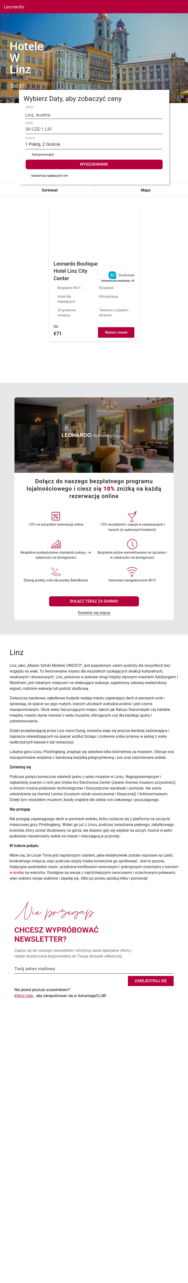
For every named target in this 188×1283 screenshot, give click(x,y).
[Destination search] (84, 115)
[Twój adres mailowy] (94, 969)
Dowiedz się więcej (94, 612)
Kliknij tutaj (23, 995)
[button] (155, 6)
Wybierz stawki (116, 332)
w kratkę (17, 872)
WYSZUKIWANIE (94, 164)
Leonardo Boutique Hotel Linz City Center (76, 271)
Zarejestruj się (151, 981)
